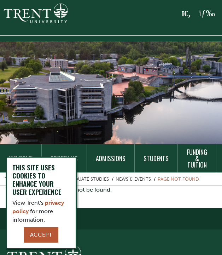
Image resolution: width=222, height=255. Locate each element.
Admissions (110, 158)
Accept (41, 234)
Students (156, 158)
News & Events (133, 179)
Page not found (178, 179)
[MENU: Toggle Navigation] (206, 13)
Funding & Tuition (197, 158)
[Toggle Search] (186, 13)
